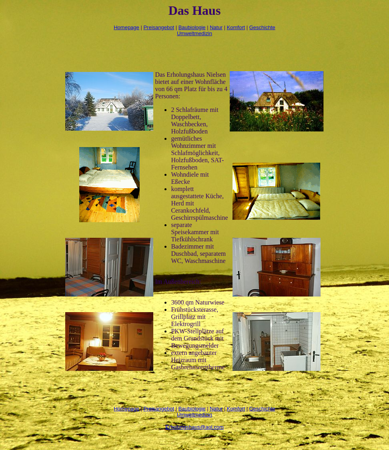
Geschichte (262, 27)
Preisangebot (158, 27)
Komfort (236, 27)
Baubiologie (192, 27)
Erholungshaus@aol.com (194, 427)
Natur (216, 27)
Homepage (126, 27)
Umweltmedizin (194, 33)
